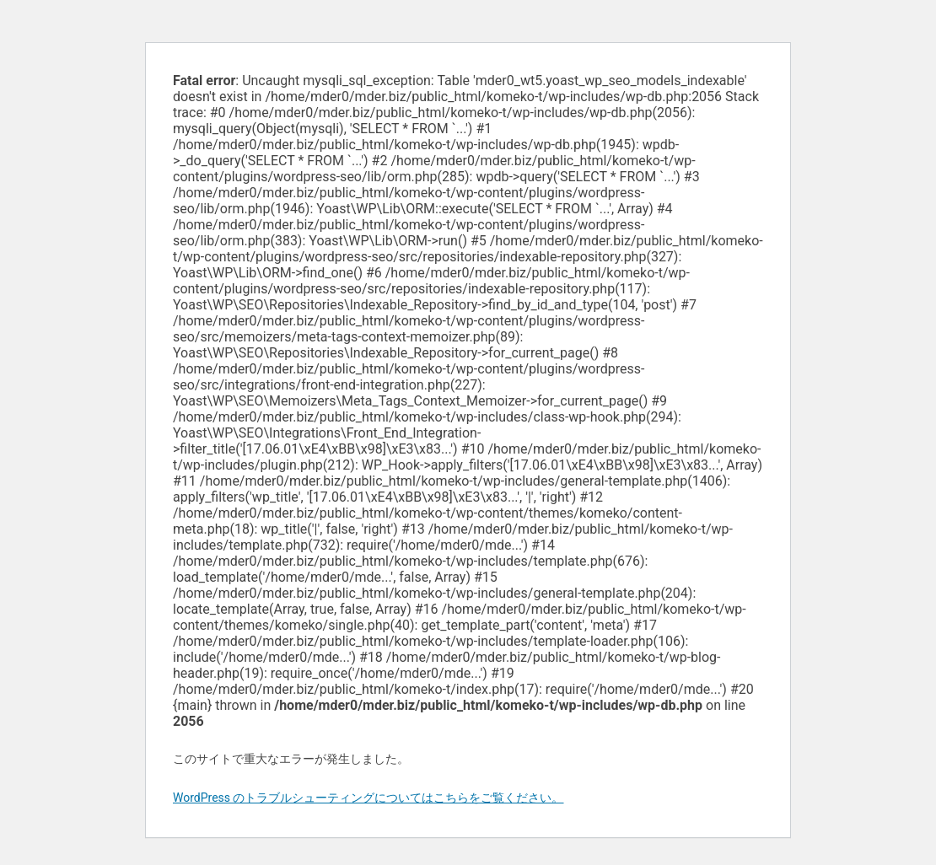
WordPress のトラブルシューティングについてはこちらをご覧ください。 (368, 797)
